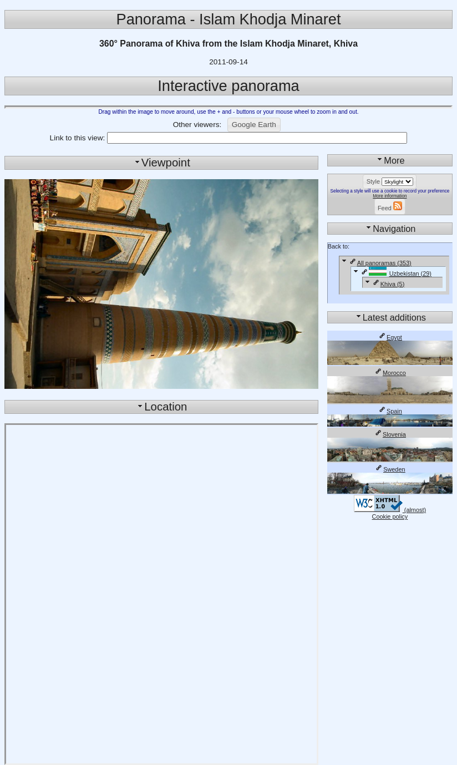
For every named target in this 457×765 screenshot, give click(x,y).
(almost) (390, 509)
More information (390, 196)
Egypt (390, 337)
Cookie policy (390, 516)
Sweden (389, 469)
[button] (254, 125)
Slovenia (390, 434)
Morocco (390, 372)
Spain (390, 411)
